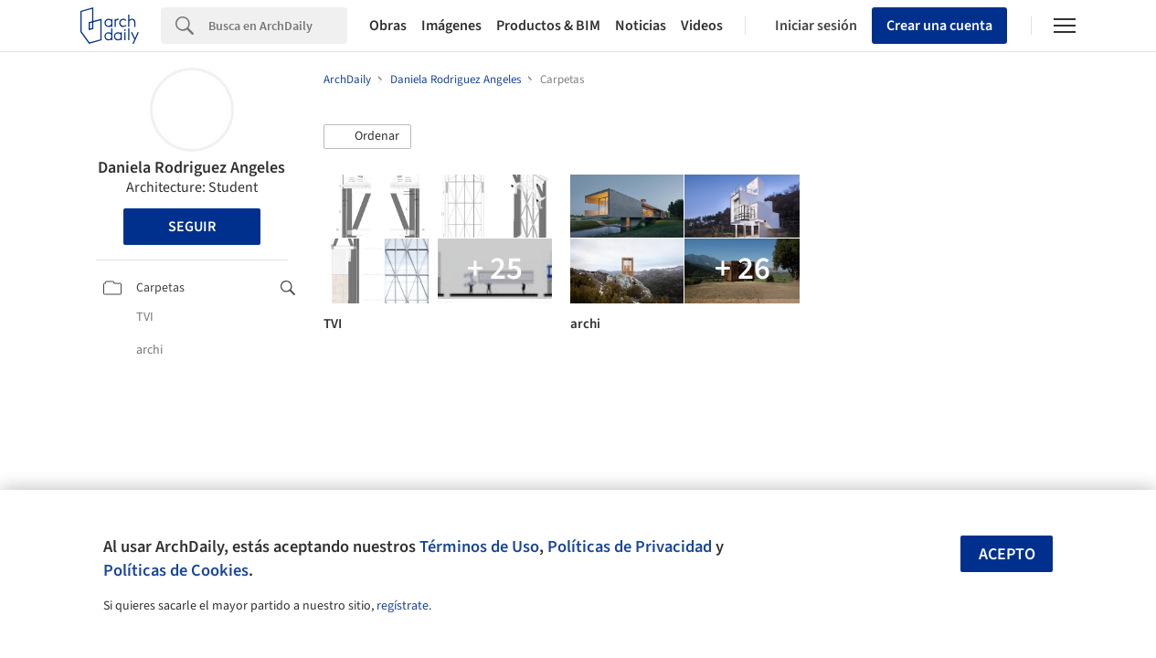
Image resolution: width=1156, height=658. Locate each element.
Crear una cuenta (939, 26)
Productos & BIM (548, 25)
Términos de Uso (479, 546)
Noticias (640, 25)
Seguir (192, 227)
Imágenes (451, 25)
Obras (388, 25)
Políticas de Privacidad (629, 546)
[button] (367, 137)
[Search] (277, 25)
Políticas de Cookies (176, 570)
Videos (702, 25)
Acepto (1007, 554)
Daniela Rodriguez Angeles (191, 167)
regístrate (402, 606)
